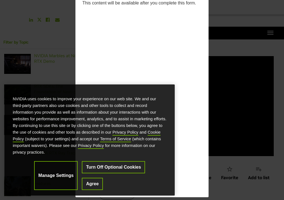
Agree (92, 183)
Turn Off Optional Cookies (113, 167)
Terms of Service (115, 138)
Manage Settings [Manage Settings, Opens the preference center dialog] (55, 175)
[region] (89, 140)
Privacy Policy (125, 132)
